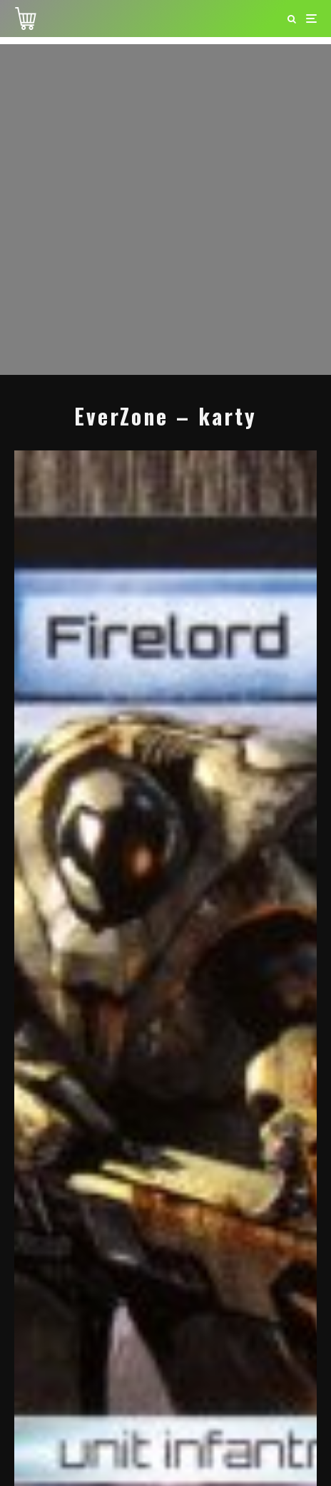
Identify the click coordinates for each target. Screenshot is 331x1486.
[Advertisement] (165, 209)
